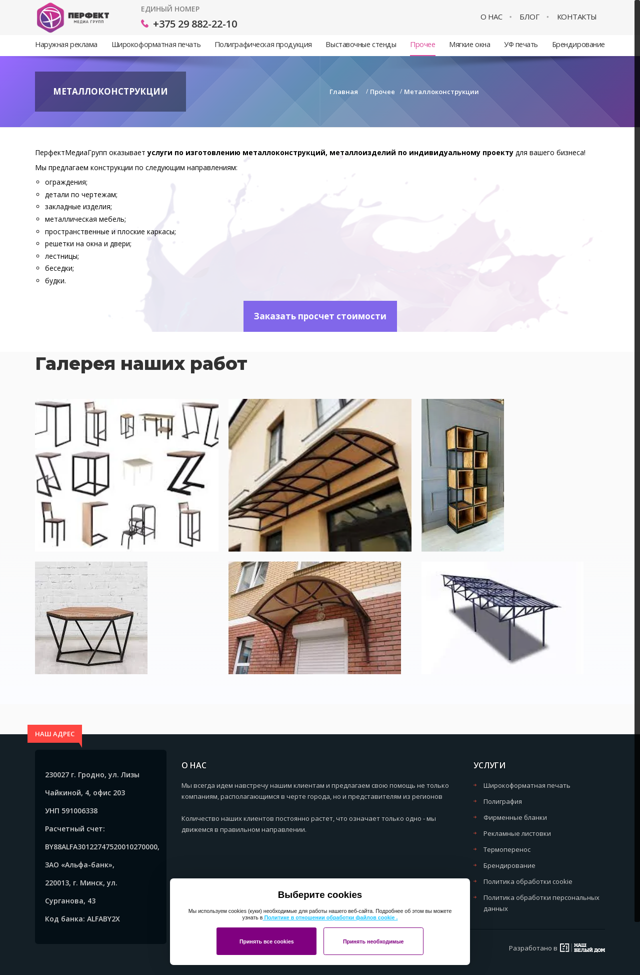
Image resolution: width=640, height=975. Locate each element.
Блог (529, 17)
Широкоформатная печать (156, 44)
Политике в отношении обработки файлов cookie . (330, 917)
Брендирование (578, 44)
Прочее (422, 44)
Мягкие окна (469, 44)
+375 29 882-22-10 (195, 24)
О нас (491, 17)
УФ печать (521, 44)
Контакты (577, 17)
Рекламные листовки (517, 833)
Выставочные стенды (361, 44)
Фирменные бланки (515, 817)
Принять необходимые (373, 941)
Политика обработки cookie (528, 881)
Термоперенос (507, 849)
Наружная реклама (66, 44)
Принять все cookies (267, 941)
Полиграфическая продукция (263, 44)
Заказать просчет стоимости (320, 316)
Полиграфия (503, 801)
